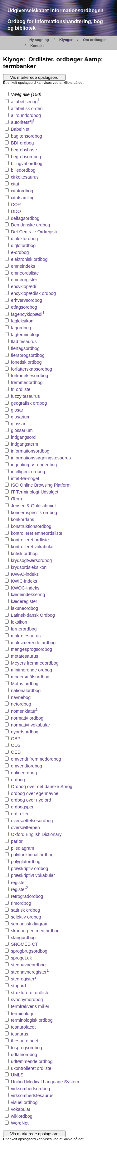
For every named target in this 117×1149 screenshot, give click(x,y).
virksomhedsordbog (30, 1088)
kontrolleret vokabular (32, 546)
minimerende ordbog (31, 669)
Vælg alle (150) (23, 94)
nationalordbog (26, 690)
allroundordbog (26, 115)
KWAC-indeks (25, 574)
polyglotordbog (25, 861)
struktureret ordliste (30, 992)
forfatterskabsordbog (31, 369)
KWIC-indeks (24, 581)
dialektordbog (24, 238)
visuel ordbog (24, 1102)
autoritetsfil (23, 122)
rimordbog (21, 903)
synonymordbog (27, 999)
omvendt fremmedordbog (36, 759)
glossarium (22, 430)
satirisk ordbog (25, 910)
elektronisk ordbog (29, 259)
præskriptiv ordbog (29, 868)
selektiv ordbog (26, 916)
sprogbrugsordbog (29, 951)
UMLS (17, 1074)
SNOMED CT (24, 944)
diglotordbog (23, 245)
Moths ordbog (24, 683)
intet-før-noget (25, 478)
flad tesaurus (24, 341)
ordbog (18, 779)
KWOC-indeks (25, 587)
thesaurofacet (24, 1040)
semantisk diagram (30, 923)
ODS (16, 745)
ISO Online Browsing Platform (41, 485)
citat (15, 183)
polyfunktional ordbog (32, 854)
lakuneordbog (24, 608)
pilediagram (22, 848)
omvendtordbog (26, 765)
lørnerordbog (24, 628)
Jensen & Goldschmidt (33, 505)
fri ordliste (20, 389)
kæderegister (24, 601)
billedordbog (23, 170)
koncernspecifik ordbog (34, 512)
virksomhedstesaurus (32, 1095)
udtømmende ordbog (32, 1061)
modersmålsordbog (30, 676)
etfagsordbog (24, 307)
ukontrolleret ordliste (31, 1068)
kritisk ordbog (24, 553)
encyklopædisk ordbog (33, 293)
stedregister (24, 978)
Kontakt (37, 46)
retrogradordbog (27, 896)
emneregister (24, 279)
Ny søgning (39, 40)
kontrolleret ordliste (30, 539)
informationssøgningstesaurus (41, 457)
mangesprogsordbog (31, 649)
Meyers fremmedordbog (35, 663)
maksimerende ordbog (33, 642)
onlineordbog (24, 772)
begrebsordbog (26, 156)
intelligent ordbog (28, 471)
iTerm (16, 498)
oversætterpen (25, 827)
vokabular (20, 1109)
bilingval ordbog (26, 163)
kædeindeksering (28, 594)
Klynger (66, 40)
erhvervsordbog (26, 300)
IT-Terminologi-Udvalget (34, 491)
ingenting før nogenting (34, 464)
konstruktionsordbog (31, 526)
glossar (18, 423)
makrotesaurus (26, 635)
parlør (17, 841)
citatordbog (22, 190)
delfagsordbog (25, 218)
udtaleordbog (24, 1054)
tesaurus (19, 1033)
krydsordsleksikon (28, 567)
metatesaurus (24, 656)
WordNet (20, 1123)
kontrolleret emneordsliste (36, 533)
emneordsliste (25, 273)
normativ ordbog (27, 718)
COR (16, 204)
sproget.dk (21, 957)
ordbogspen (23, 806)
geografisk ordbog (29, 403)
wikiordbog (21, 1116)
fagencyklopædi (28, 314)
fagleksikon (22, 320)
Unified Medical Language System (45, 1081)
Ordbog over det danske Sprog (41, 786)
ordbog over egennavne (34, 793)
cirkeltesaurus (25, 177)
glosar (17, 410)
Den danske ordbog (30, 224)
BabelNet (20, 129)
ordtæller (20, 813)
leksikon (19, 622)
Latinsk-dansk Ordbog (33, 615)
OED (16, 752)
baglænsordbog (26, 136)
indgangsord (23, 437)
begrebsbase (24, 149)
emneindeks (23, 266)
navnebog (21, 697)
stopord (18, 985)
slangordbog (23, 937)
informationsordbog (30, 450)
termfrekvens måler (30, 1006)
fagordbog (21, 327)
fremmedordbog (27, 382)
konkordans (22, 519)
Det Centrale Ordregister (35, 231)
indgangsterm (24, 444)
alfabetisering (25, 101)
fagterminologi (25, 334)
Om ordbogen (95, 40)
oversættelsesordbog (32, 820)
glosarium (20, 416)
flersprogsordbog (28, 355)
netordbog (21, 703)
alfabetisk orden (27, 108)
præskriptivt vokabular (33, 875)
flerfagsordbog (25, 348)
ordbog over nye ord (31, 799)
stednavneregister (30, 971)
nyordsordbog (24, 731)
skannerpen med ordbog (35, 930)
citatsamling (23, 197)
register (19, 882)
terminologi (23, 1013)
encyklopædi (23, 286)
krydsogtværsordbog (31, 560)
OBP (15, 738)
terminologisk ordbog (32, 1020)
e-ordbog (20, 252)
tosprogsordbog (26, 1047)
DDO (16, 211)
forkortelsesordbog (29, 375)
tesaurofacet (23, 1027)
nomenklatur (24, 711)
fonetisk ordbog (26, 362)
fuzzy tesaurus (25, 396)
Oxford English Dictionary (36, 834)
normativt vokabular (30, 724)
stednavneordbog (28, 964)
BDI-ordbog (22, 142)
